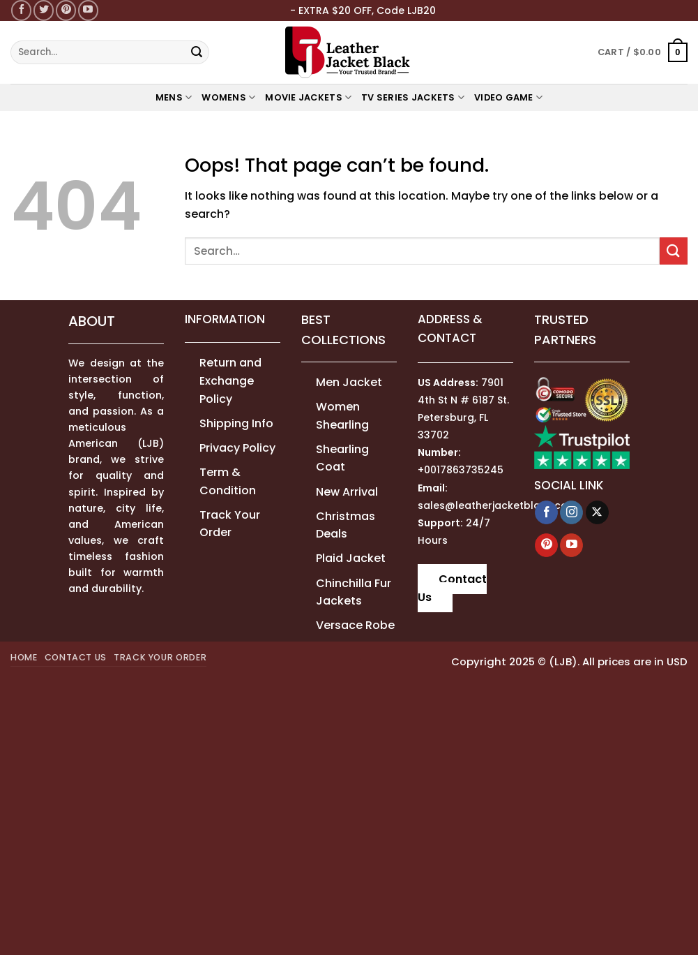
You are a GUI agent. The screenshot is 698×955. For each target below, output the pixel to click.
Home (24, 657)
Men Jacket (349, 382)
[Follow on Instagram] (571, 512)
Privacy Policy (237, 448)
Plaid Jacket (351, 558)
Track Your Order (229, 524)
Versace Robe (355, 625)
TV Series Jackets (412, 97)
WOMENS (228, 97)
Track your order (160, 657)
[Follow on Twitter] (43, 10)
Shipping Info (236, 423)
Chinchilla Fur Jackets (353, 592)
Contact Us (452, 588)
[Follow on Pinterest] (66, 10)
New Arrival (347, 492)
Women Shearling (342, 416)
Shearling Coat (342, 458)
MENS (173, 97)
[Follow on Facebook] (21, 10)
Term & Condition (227, 481)
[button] (643, 52)
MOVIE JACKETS (308, 97)
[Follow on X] (597, 512)
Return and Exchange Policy (230, 380)
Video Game (508, 97)
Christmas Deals (345, 525)
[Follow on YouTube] (88, 10)
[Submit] (196, 52)
